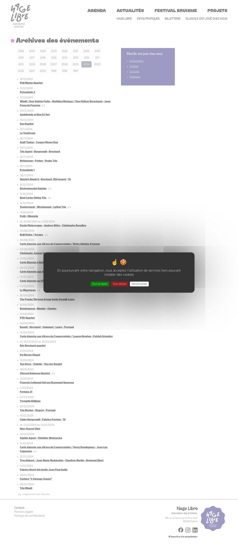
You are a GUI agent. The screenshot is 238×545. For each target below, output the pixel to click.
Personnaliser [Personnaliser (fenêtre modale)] (139, 284)
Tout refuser (119, 284)
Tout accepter (100, 284)
